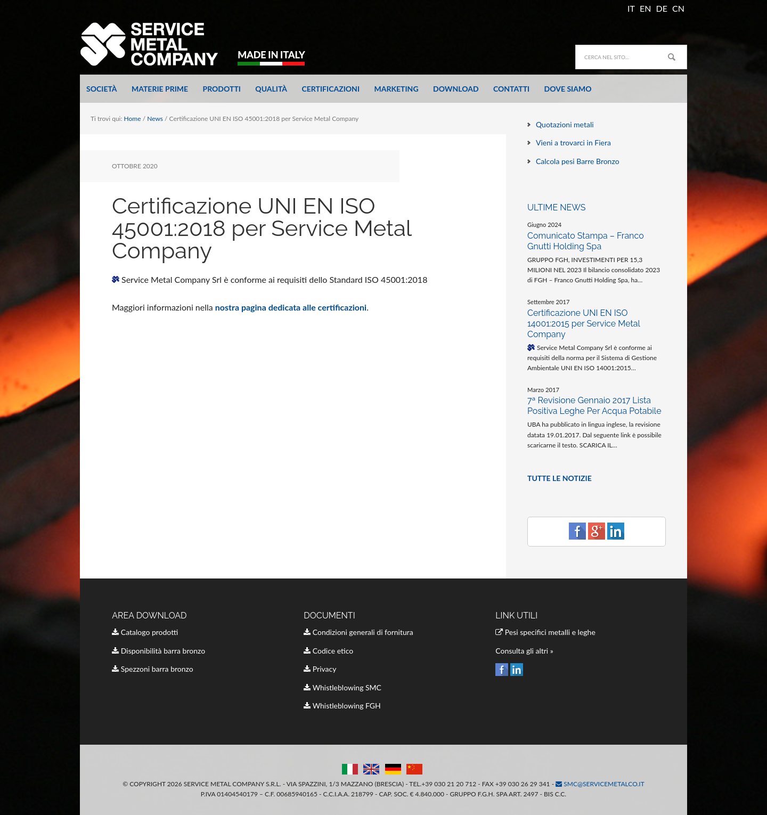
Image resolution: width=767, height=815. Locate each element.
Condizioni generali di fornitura (358, 632)
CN (678, 8)
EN (645, 8)
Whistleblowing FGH (342, 705)
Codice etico (328, 650)
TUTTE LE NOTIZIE (559, 478)
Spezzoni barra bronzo (152, 668)
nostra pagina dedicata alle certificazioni (290, 307)
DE (661, 8)
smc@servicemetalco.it (600, 784)
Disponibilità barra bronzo (158, 650)
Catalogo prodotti (145, 632)
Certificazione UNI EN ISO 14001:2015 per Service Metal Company (583, 323)
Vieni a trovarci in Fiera (573, 142)
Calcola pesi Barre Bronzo (577, 161)
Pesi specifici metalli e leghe (545, 632)
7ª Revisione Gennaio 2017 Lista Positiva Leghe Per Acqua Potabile (594, 405)
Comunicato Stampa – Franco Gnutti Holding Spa (585, 241)
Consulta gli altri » (524, 650)
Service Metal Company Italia (200, 43)
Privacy (320, 668)
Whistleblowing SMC (342, 687)
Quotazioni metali (565, 124)
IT (631, 8)
